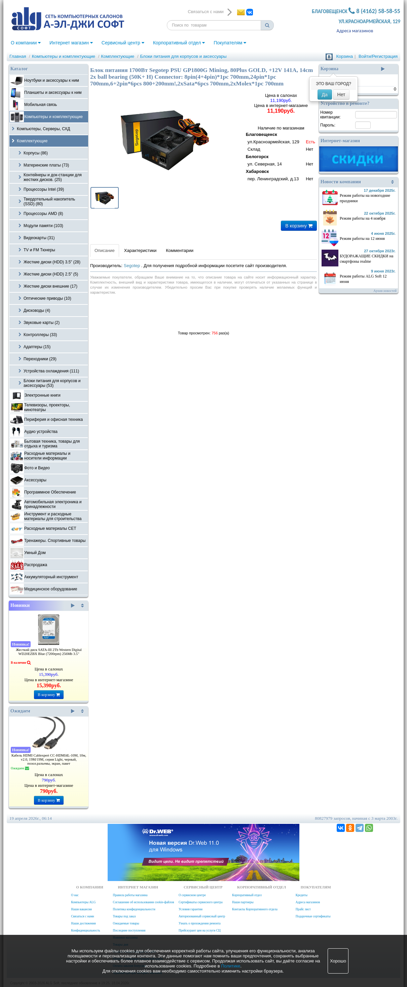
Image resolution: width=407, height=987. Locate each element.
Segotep (132, 265)
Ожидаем (42, 711)
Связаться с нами (82, 916)
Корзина (344, 56)
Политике (230, 965)
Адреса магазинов (355, 31)
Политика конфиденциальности (134, 909)
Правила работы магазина (130, 895)
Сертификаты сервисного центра (201, 902)
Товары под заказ (124, 916)
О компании (26, 42)
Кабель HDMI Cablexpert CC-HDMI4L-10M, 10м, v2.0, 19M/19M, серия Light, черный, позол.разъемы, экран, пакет (48, 759)
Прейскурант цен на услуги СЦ (200, 930)
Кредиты (301, 895)
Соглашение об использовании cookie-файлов (143, 902)
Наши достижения (83, 923)
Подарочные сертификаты (313, 916)
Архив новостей (385, 291)
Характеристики (140, 250)
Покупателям (230, 42)
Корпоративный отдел (179, 42)
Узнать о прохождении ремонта (200, 923)
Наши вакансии (81, 909)
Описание (105, 250)
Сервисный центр (123, 42)
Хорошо (338, 960)
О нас (74, 895)
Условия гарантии (190, 909)
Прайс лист (303, 909)
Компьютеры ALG (83, 902)
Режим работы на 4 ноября (362, 218)
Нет (341, 94)
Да (325, 94)
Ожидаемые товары (126, 923)
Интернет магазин (71, 42)
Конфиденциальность (85, 930)
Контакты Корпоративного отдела (255, 909)
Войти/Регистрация (378, 56)
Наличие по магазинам (281, 154)
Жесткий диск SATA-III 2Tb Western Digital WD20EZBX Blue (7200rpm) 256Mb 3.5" (49, 652)
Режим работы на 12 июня (362, 238)
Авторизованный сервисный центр (202, 916)
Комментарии (179, 250)
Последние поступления (129, 930)
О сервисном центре (192, 895)
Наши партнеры (243, 902)
